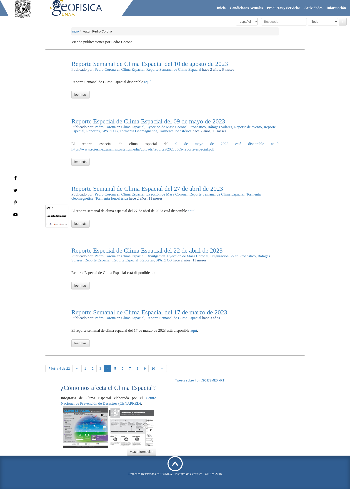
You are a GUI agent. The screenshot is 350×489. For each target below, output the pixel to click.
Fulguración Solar (224, 256)
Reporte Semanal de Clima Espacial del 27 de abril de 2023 (147, 188)
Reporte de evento (248, 127)
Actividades (313, 8)
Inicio (221, 8)
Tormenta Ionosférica (175, 131)
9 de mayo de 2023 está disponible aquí (226, 144)
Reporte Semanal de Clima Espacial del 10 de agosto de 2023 (149, 63)
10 (153, 368)
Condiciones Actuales (246, 8)
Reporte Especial (97, 260)
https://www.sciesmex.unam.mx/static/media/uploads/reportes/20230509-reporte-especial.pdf (142, 149)
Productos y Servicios (283, 8)
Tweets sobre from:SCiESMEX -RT (200, 380)
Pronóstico (198, 127)
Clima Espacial (133, 69)
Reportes (93, 131)
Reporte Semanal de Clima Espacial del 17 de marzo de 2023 (149, 312)
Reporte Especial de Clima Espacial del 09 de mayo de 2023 (148, 121)
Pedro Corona (105, 69)
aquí (147, 82)
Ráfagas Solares (220, 127)
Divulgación (155, 256)
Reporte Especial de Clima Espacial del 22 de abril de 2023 (147, 250)
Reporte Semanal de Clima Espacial (173, 69)
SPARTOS (110, 131)
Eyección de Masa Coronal (167, 127)
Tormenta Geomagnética (138, 131)
